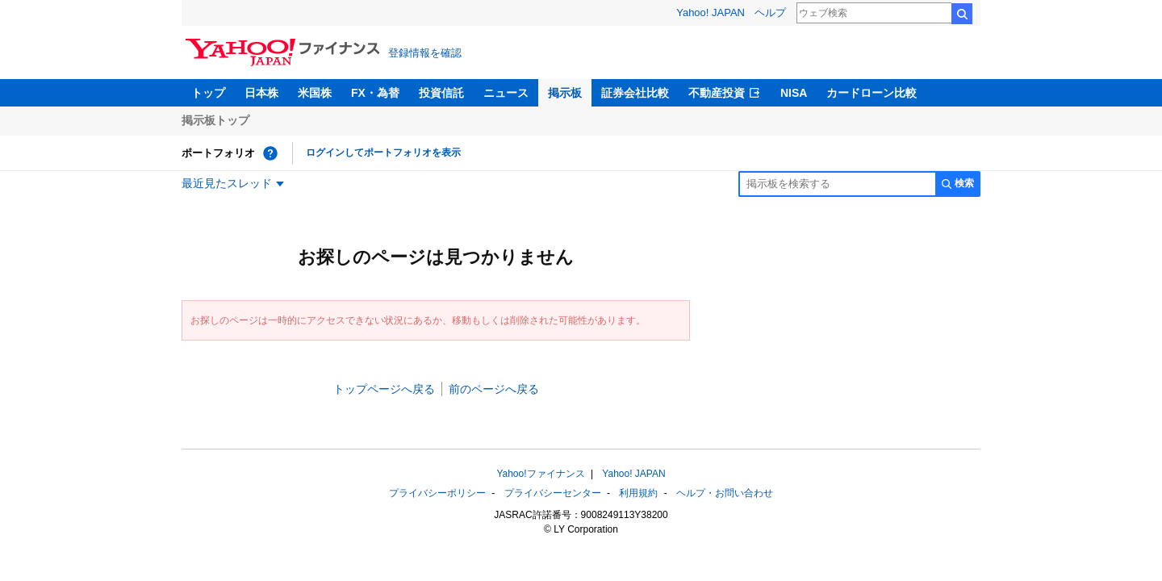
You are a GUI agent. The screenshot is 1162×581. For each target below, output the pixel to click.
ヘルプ (770, 12)
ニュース (506, 92)
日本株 (261, 92)
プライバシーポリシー (437, 493)
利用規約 (638, 493)
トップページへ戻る (384, 388)
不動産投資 (716, 92)
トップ (208, 92)
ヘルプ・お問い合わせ (724, 493)
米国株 (315, 92)
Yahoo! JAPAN (710, 12)
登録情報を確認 (425, 53)
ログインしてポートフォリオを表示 (383, 152)
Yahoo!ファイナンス (540, 473)
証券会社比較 (635, 92)
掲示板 (565, 92)
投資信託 (441, 92)
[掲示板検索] (836, 184)
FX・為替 (375, 92)
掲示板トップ (215, 120)
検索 (961, 13)
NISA (793, 92)
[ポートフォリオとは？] (270, 153)
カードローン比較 (871, 92)
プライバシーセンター (552, 493)
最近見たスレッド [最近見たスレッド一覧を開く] (227, 183)
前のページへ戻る (494, 388)
